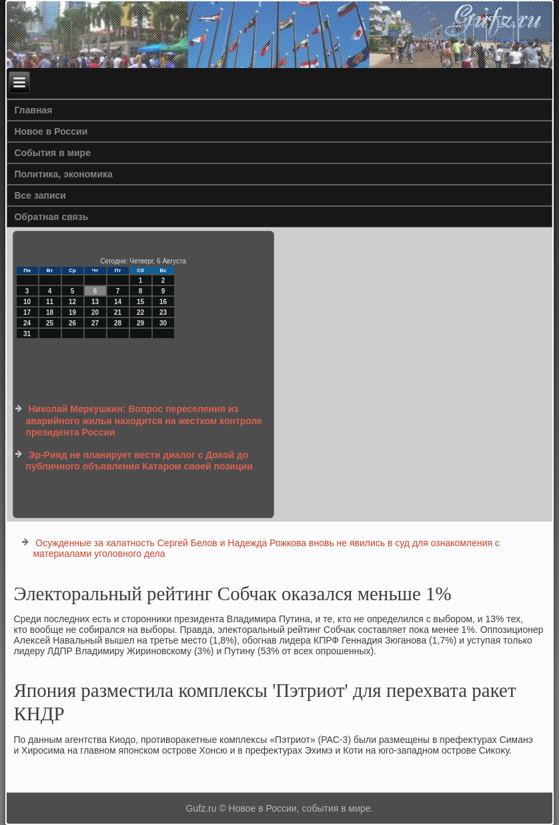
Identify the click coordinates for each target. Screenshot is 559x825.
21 (117, 312)
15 (140, 301)
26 (72, 323)
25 (49, 323)
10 (27, 301)
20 (95, 312)
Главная (33, 110)
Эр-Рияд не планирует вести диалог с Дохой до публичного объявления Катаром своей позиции (139, 461)
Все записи (40, 195)
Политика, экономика (63, 174)
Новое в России (50, 131)
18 (49, 312)
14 (117, 301)
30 (163, 323)
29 (140, 323)
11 (49, 301)
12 (72, 301)
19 (72, 312)
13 (95, 301)
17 (27, 312)
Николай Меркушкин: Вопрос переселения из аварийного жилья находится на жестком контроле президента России (144, 420)
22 (140, 312)
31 (27, 333)
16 (163, 301)
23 (163, 312)
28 (117, 323)
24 (27, 323)
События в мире (52, 152)
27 (95, 323)
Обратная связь (51, 216)
